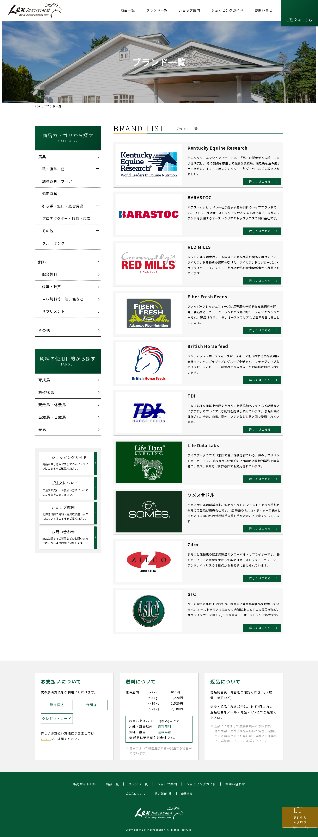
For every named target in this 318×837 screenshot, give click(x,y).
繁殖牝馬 (46, 392)
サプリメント (53, 311)
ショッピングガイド (227, 10)
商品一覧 (128, 10)
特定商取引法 (163, 794)
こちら (46, 739)
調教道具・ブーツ (57, 181)
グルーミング (53, 243)
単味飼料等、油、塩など (63, 299)
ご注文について (65, 488)
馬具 (42, 156)
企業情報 (188, 794)
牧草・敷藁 (51, 286)
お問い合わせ (65, 537)
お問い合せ (264, 10)
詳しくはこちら (257, 181)
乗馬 (42, 429)
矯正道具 (49, 193)
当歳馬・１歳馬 (52, 417)
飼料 (42, 262)
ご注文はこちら (299, 19)
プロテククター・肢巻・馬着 (66, 218)
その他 (48, 230)
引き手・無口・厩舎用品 (63, 206)
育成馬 (44, 380)
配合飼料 (49, 274)
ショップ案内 (189, 10)
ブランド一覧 (157, 10)
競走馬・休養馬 (52, 404)
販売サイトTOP (81, 784)
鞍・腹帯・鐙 (53, 168)
